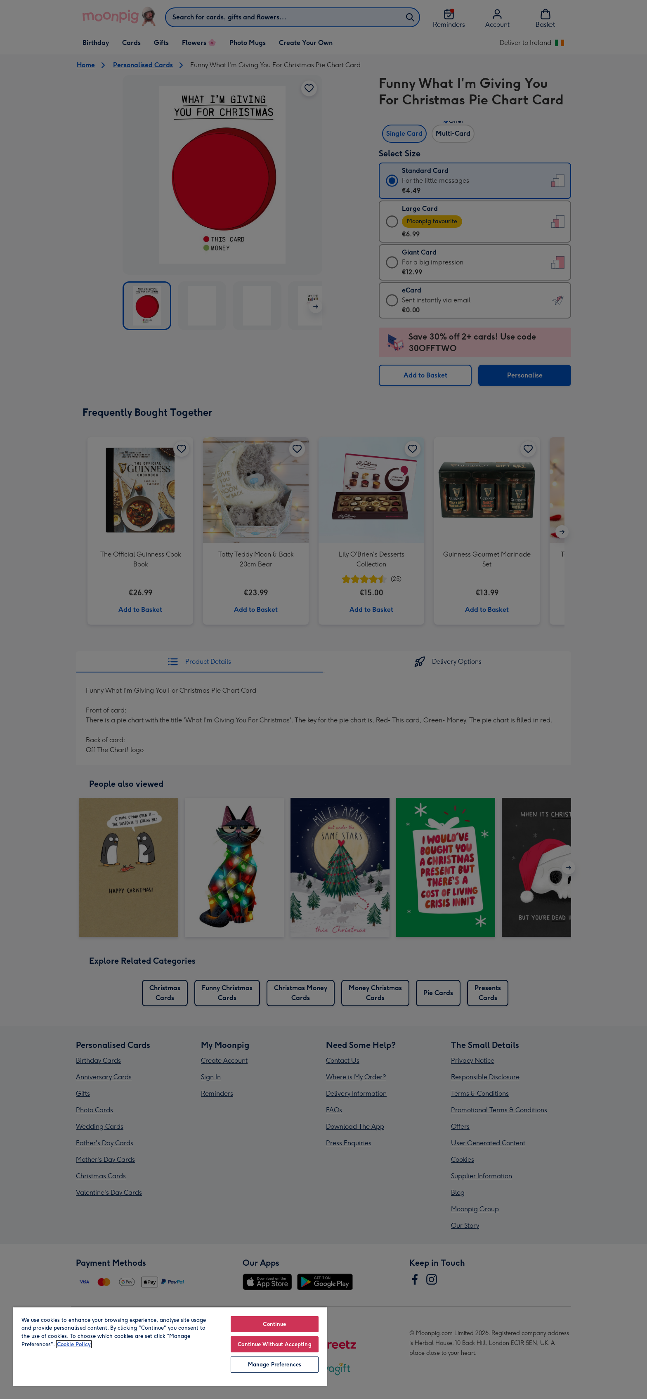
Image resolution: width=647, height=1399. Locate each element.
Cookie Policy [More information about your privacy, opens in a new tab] (74, 1344)
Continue (274, 1324)
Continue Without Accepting (274, 1344)
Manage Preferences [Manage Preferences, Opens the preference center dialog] (274, 1364)
